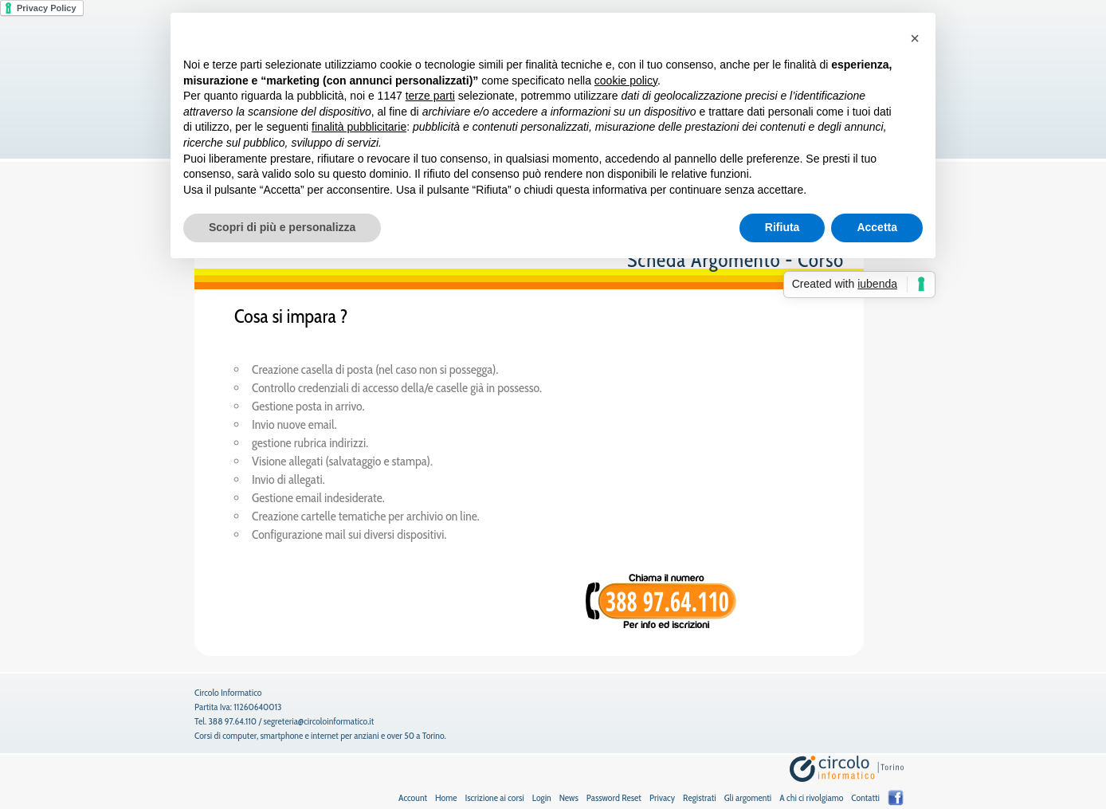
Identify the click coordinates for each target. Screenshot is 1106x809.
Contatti (865, 797)
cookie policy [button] (625, 80)
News (568, 797)
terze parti (430, 95)
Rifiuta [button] (782, 227)
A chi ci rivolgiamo (811, 797)
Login (541, 797)
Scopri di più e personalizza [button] (282, 227)
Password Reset (613, 797)
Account (412, 797)
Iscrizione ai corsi (494, 797)
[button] (915, 38)
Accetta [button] (877, 227)
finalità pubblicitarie (359, 126)
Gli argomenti (748, 797)
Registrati (699, 797)
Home (446, 797)
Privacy (662, 797)
